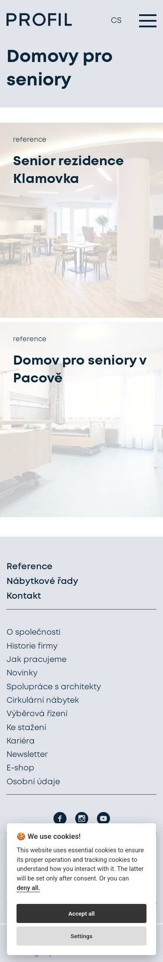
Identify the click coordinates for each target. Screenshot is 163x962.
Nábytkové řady (42, 581)
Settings (81, 936)
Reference (30, 567)
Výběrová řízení (37, 714)
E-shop (20, 768)
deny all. (28, 888)
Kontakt (24, 596)
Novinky (22, 673)
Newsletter (27, 754)
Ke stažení (26, 727)
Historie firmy (32, 646)
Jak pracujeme (37, 659)
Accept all (81, 913)
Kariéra (21, 741)
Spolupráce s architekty (54, 687)
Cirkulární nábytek (43, 700)
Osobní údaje (33, 782)
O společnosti (33, 632)
